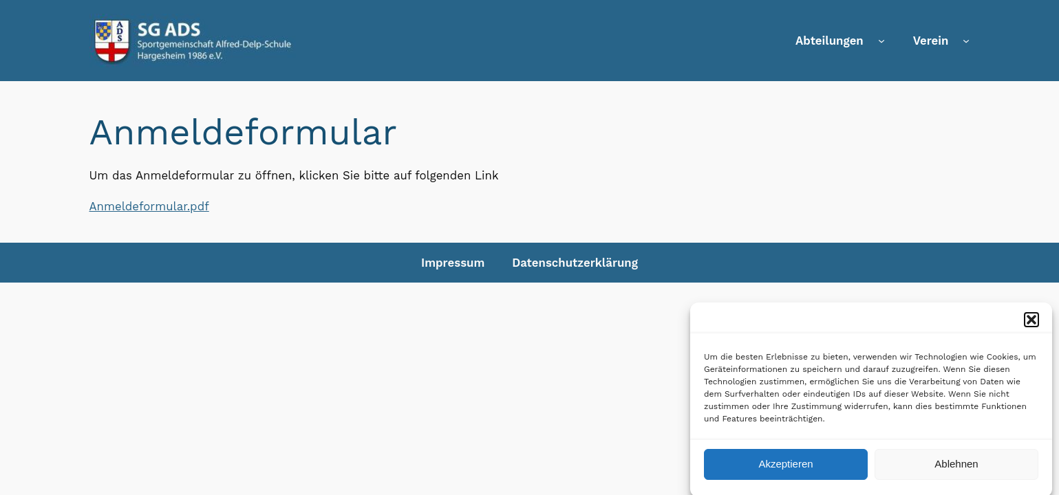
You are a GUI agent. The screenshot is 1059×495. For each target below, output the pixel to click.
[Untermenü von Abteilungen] (881, 40)
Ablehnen (956, 467)
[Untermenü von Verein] (966, 40)
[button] (1031, 322)
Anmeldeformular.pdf (149, 206)
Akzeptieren (785, 467)
